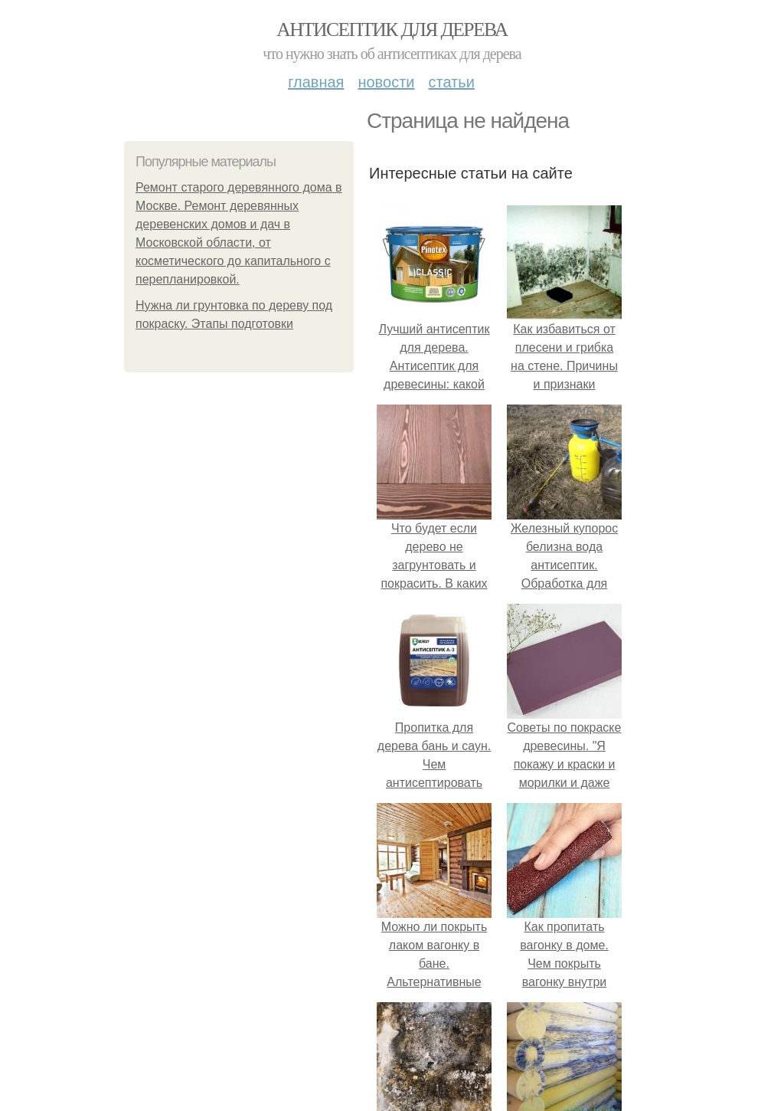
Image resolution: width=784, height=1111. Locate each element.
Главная (316, 82)
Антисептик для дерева (391, 29)
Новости (386, 82)
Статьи (451, 82)
